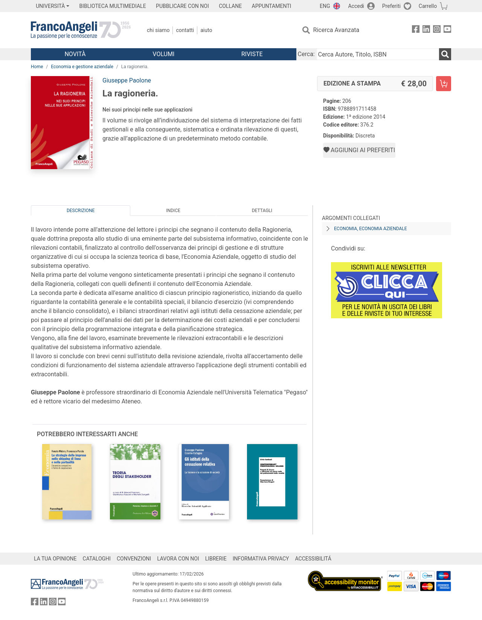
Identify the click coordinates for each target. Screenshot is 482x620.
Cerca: (306, 54)
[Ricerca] (445, 54)
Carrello (428, 6)
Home (37, 66)
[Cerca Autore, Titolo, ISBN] (377, 54)
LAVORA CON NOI (178, 559)
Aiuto (206, 30)
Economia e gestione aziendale (82, 66)
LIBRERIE (216, 559)
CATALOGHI (97, 559)
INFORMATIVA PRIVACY (261, 559)
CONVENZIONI (134, 559)
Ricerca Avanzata (336, 30)
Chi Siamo (158, 30)
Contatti (185, 30)
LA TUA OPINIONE (55, 559)
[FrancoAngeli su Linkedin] (426, 30)
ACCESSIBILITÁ (313, 559)
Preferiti (391, 6)
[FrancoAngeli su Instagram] (437, 30)
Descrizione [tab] (81, 210)
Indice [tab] (173, 210)
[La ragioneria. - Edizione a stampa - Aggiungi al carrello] (443, 83)
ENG (325, 6)
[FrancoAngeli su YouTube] (447, 30)
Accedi (356, 6)
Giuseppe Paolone (126, 80)
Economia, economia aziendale (370, 228)
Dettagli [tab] (262, 210)
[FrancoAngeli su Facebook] (415, 30)
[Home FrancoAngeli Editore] (81, 30)
